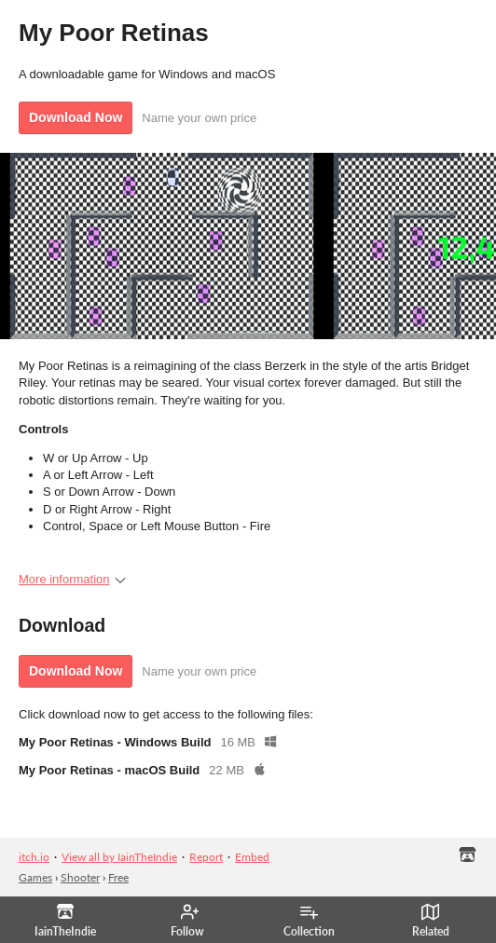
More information (72, 579)
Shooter (80, 877)
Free (118, 877)
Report (206, 857)
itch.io (34, 857)
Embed (252, 857)
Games (35, 877)
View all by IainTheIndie (119, 857)
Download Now (75, 117)
